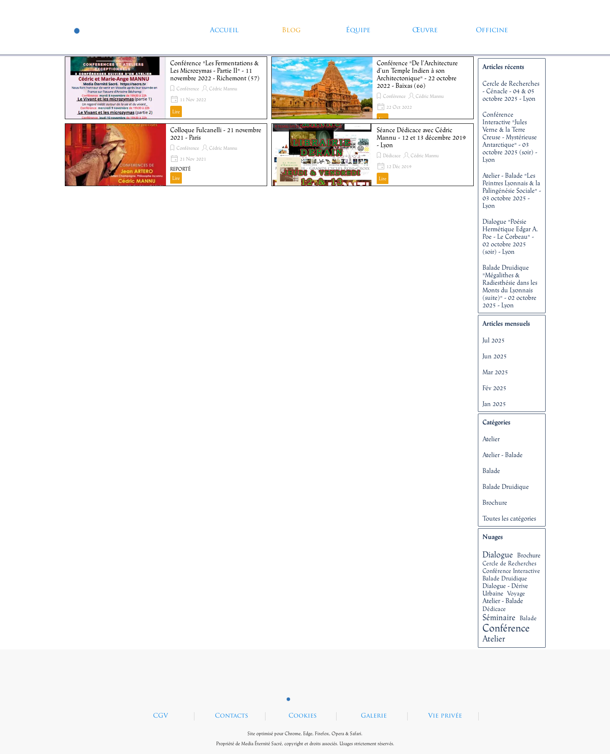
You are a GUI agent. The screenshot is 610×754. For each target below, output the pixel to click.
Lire (176, 112)
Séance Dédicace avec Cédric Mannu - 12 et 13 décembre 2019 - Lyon (421, 137)
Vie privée (445, 716)
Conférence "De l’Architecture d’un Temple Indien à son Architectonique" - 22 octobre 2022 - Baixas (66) (417, 74)
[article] (166, 87)
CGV (160, 716)
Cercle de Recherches (509, 563)
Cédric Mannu (223, 89)
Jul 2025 (493, 340)
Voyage (516, 593)
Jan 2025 (494, 403)
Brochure (494, 502)
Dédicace (392, 155)
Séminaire (499, 617)
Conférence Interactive (511, 570)
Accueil (224, 30)
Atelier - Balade (502, 454)
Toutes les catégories (509, 518)
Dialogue (497, 554)
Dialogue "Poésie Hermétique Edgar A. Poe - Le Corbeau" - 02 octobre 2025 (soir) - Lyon (510, 236)
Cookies (302, 716)
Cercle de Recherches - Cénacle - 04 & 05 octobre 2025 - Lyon (510, 90)
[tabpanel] (305, 738)
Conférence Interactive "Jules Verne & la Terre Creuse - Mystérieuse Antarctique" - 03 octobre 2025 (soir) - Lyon (509, 136)
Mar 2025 (495, 372)
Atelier (491, 438)
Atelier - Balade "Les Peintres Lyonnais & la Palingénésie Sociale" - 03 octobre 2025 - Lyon (511, 190)
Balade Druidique (505, 486)
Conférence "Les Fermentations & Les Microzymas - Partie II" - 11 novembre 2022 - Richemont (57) (215, 70)
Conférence (187, 89)
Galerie (374, 716)
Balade (491, 470)
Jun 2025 (494, 356)
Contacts (231, 716)
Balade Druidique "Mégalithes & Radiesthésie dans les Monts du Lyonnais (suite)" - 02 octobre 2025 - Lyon (509, 286)
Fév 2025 (494, 387)
